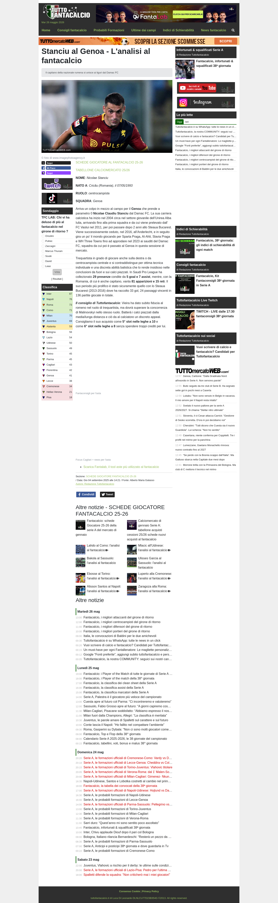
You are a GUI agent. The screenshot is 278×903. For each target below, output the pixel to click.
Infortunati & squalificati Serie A (199, 50)
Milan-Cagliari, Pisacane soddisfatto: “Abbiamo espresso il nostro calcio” (133, 711)
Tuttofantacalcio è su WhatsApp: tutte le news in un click (121, 640)
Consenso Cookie (129, 891)
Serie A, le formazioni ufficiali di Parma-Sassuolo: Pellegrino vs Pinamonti (134, 804)
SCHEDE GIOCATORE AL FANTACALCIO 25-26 (109, 162)
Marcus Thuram (54, 251)
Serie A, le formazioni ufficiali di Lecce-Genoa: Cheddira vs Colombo (130, 762)
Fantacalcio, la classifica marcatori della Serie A (116, 692)
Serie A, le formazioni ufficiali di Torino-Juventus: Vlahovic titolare (128, 767)
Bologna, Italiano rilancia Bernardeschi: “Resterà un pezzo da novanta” (132, 836)
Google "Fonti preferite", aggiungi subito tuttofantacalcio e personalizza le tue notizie (141, 654)
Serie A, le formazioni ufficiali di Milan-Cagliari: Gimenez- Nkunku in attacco (135, 776)
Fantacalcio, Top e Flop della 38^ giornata (112, 734)
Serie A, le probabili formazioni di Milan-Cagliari (116, 813)
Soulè (48, 256)
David (48, 261)
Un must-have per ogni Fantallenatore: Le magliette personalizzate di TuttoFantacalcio (143, 649)
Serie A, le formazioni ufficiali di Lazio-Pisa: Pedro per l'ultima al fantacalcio (135, 870)
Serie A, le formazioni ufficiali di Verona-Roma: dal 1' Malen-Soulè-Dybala (134, 772)
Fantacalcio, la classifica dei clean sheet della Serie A (120, 683)
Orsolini (49, 236)
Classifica (50, 287)
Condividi (86, 494)
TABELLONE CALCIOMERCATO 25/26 (103, 170)
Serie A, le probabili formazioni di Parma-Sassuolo (118, 841)
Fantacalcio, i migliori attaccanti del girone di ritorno (119, 617)
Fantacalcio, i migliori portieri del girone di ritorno (117, 631)
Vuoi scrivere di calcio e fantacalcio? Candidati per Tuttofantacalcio (129, 645)
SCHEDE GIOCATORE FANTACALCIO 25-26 (111, 476)
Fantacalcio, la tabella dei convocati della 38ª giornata (120, 785)
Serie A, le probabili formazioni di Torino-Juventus (117, 809)
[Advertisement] (206, 198)
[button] (57, 272)
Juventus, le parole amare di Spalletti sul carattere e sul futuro (126, 720)
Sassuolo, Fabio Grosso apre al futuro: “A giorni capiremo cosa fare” (130, 706)
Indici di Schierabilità (191, 229)
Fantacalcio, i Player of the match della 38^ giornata (119, 678)
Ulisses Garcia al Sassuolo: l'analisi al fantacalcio (152, 563)
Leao (48, 266)
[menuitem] (233, 30)
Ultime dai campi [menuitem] (143, 30)
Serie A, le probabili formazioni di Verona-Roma (116, 818)
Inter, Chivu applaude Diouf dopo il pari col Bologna (119, 832)
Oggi (179, 121)
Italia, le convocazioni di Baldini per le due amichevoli (120, 636)
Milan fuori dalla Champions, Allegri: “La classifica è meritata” (125, 715)
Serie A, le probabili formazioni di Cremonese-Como (119, 850)
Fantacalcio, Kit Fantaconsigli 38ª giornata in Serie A (215, 280)
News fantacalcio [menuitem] (213, 30)
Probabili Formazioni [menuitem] (109, 30)
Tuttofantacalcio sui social (195, 336)
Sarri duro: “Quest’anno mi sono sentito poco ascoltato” (121, 823)
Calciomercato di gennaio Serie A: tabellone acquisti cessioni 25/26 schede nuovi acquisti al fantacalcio (146, 530)
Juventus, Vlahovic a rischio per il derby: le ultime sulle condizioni (128, 865)
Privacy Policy (150, 891)
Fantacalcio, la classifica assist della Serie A (114, 687)
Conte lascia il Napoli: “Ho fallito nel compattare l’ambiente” (124, 724)
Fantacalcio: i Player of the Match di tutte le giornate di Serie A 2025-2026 (134, 673)
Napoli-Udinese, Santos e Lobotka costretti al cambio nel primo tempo (131, 781)
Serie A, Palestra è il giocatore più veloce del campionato (123, 697)
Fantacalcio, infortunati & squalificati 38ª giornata (117, 827)
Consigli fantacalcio (191, 264)
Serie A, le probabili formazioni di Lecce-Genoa (116, 799)
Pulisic (49, 241)
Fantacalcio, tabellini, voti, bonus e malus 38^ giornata (121, 743)
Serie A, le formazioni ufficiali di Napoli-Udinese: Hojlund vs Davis (128, 790)
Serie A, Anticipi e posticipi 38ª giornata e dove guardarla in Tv (126, 846)
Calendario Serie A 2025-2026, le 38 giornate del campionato (125, 738)
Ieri (187, 121)
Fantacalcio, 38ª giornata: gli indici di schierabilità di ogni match (215, 245)
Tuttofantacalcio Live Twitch (197, 300)
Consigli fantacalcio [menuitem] (71, 30)
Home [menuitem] (46, 30)
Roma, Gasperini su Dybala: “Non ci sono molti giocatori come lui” (129, 729)
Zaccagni (50, 246)
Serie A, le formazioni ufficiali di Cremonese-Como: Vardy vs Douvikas (132, 758)
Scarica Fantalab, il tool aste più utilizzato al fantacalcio (121, 467)
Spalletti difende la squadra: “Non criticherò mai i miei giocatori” (127, 874)
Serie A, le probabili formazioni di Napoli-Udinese (117, 795)
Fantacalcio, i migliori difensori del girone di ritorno (118, 626)
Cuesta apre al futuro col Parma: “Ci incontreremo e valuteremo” (127, 701)
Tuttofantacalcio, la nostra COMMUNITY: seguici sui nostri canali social (132, 659)
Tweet (107, 494)
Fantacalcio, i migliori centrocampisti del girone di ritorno (122, 622)
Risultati (57, 278)
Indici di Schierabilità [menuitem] (178, 30)
